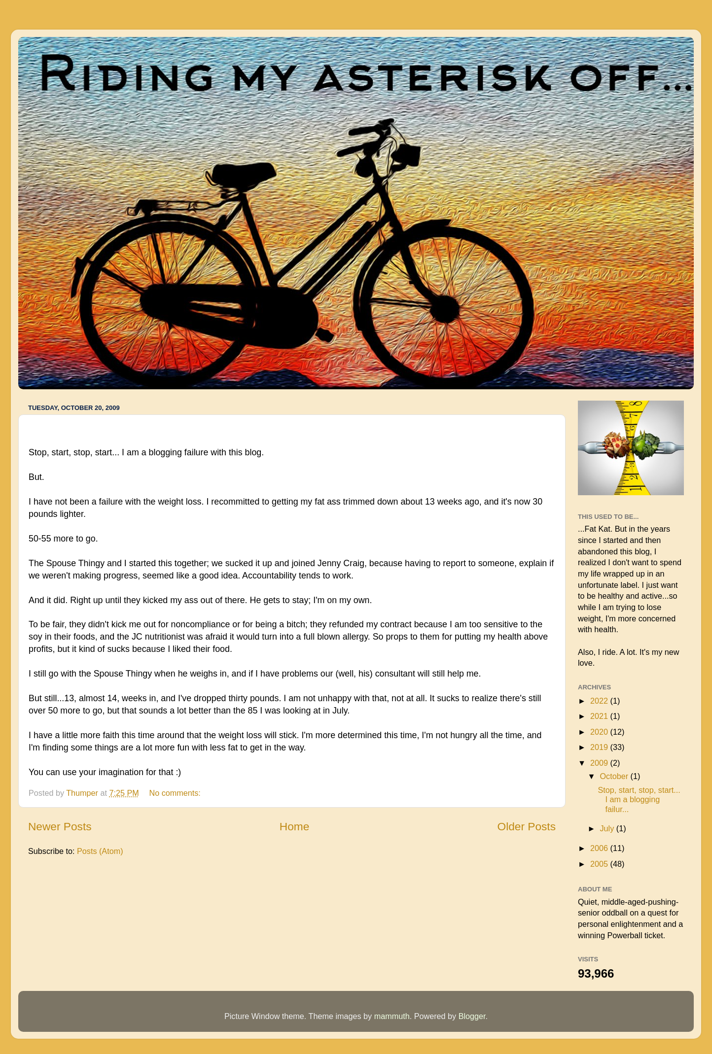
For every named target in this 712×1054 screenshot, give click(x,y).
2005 (600, 863)
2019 (600, 747)
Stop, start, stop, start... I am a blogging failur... (639, 799)
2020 (600, 731)
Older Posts (527, 826)
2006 (600, 848)
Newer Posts (60, 826)
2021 (600, 716)
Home (294, 826)
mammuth (392, 1016)
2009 (600, 762)
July (608, 828)
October (615, 776)
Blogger (472, 1016)
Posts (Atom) (100, 851)
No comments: (176, 792)
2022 (600, 700)
